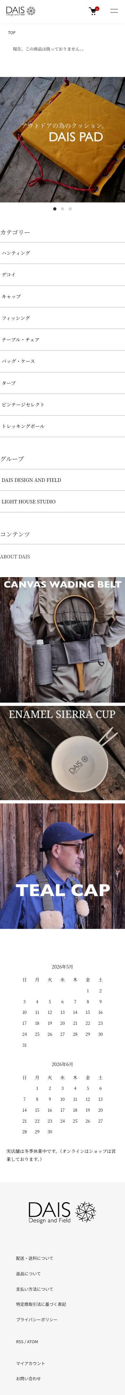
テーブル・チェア (20, 339)
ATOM (32, 1341)
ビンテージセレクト (23, 404)
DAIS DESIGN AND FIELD (31, 479)
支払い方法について (35, 1289)
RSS (19, 1341)
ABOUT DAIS (15, 556)
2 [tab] (62, 209)
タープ (9, 382)
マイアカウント (30, 1363)
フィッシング (16, 317)
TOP (11, 32)
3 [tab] (70, 209)
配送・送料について (35, 1258)
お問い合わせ (28, 1378)
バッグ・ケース (18, 361)
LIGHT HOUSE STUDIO (28, 501)
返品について (28, 1273)
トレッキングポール (23, 426)
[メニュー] (114, 11)
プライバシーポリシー (37, 1319)
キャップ (11, 296)
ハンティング (16, 252)
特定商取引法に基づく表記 (41, 1304)
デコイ (9, 274)
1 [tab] (54, 209)
